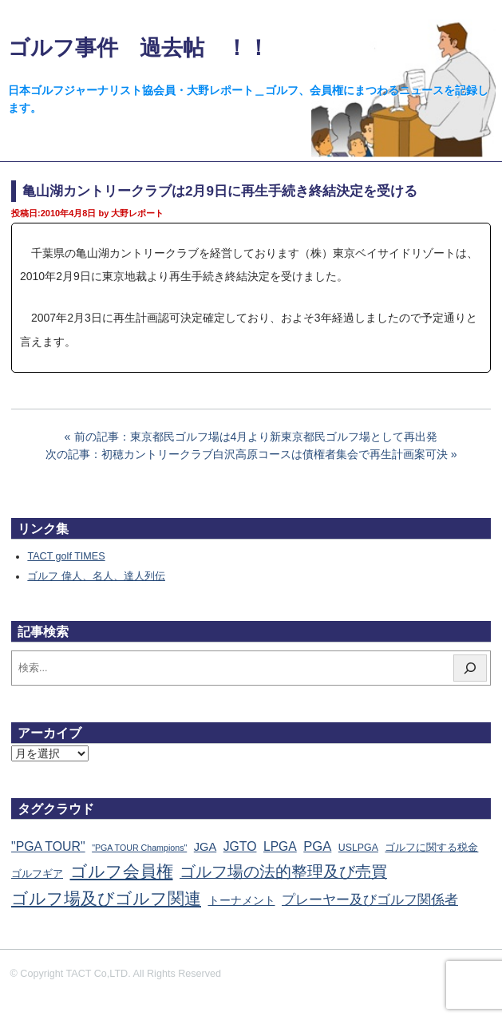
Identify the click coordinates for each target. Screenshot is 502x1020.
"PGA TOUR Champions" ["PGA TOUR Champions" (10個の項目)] (139, 847)
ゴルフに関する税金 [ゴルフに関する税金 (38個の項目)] (431, 847)
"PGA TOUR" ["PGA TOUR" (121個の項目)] (48, 846)
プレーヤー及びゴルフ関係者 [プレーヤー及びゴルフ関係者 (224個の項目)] (370, 899)
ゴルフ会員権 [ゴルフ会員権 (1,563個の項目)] (121, 871)
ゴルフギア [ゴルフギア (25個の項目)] (37, 874)
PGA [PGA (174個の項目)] (317, 846)
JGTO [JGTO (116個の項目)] (240, 846)
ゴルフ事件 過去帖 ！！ (138, 47)
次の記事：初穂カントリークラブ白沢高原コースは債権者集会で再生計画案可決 (246, 454)
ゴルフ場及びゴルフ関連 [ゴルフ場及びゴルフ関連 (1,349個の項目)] (106, 898)
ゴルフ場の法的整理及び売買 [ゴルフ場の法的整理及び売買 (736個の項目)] (283, 871)
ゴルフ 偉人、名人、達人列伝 (96, 576)
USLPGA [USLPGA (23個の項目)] (358, 847)
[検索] (470, 668)
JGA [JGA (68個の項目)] (205, 846)
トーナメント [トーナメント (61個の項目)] (241, 900)
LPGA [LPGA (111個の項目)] (280, 846)
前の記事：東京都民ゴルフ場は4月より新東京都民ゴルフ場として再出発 (256, 436)
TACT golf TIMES (66, 556)
